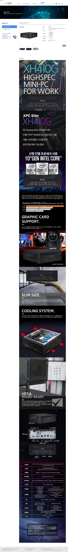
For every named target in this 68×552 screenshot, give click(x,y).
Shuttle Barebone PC (7, 26)
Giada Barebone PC (7, 29)
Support (41, 3)
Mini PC (18, 3)
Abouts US (34, 3)
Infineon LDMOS (26, 3)
